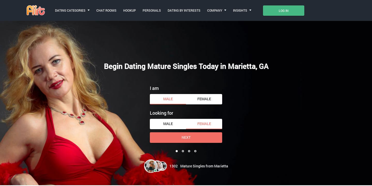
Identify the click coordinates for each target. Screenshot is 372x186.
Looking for (161, 113)
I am (154, 88)
